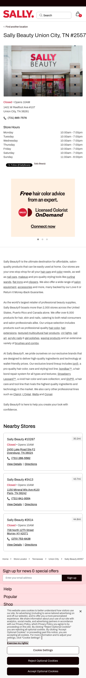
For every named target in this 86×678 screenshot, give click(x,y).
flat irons (18, 282)
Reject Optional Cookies (43, 660)
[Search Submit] (41, 15)
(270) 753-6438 (21, 538)
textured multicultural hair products (39, 333)
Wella (35, 394)
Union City (54, 559)
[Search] (56, 15)
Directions (31, 464)
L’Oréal (26, 394)
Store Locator (20, 559)
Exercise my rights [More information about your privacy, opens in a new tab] (17, 643)
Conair (48, 394)
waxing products (51, 338)
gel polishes (32, 338)
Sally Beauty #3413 (20, 479)
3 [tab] (47, 239)
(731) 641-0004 (20, 498)
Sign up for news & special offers (31, 571)
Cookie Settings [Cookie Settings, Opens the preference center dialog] (43, 650)
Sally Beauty (39, 163)
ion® (75, 363)
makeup (23, 276)
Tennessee (37, 559)
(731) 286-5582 (20, 458)
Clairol (17, 394)
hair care (46, 271)
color (60, 271)
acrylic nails (15, 338)
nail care (12, 276)
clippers (33, 282)
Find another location (17, 27)
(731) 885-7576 (17, 117)
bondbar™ (65, 368)
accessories (25, 287)
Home (5, 559)
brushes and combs (27, 343)
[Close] (80, 611)
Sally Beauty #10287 (21, 439)
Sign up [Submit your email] (71, 577)
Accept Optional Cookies (43, 671)
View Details (14, 464)
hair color (54, 327)
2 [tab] (42, 239)
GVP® (70, 379)
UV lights (66, 333)
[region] (43, 642)
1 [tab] (38, 239)
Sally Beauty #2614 (20, 520)
